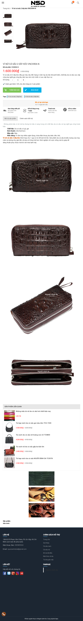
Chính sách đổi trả (26, 118)
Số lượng (6, 80)
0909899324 (19, 545)
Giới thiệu (46, 543)
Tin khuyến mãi (48, 560)
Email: (5, 549)
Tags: (4, 96)
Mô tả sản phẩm (10, 118)
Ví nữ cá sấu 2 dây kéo (32, 96)
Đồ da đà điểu (47, 553)
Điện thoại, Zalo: (8, 545)
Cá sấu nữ (46, 549)
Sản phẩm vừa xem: (6, 522)
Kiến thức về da (48, 556)
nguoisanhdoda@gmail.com (17, 549)
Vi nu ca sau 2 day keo (15, 96)
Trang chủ (6, 8)
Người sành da (52, 570)
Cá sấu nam (47, 546)
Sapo (56, 618)
